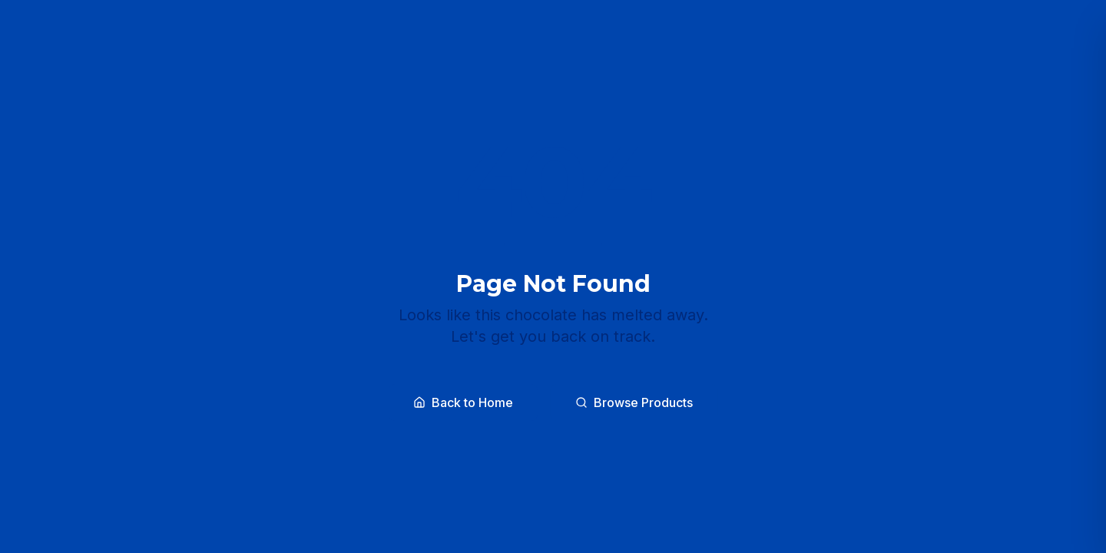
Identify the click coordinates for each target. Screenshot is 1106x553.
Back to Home (463, 402)
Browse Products (634, 402)
